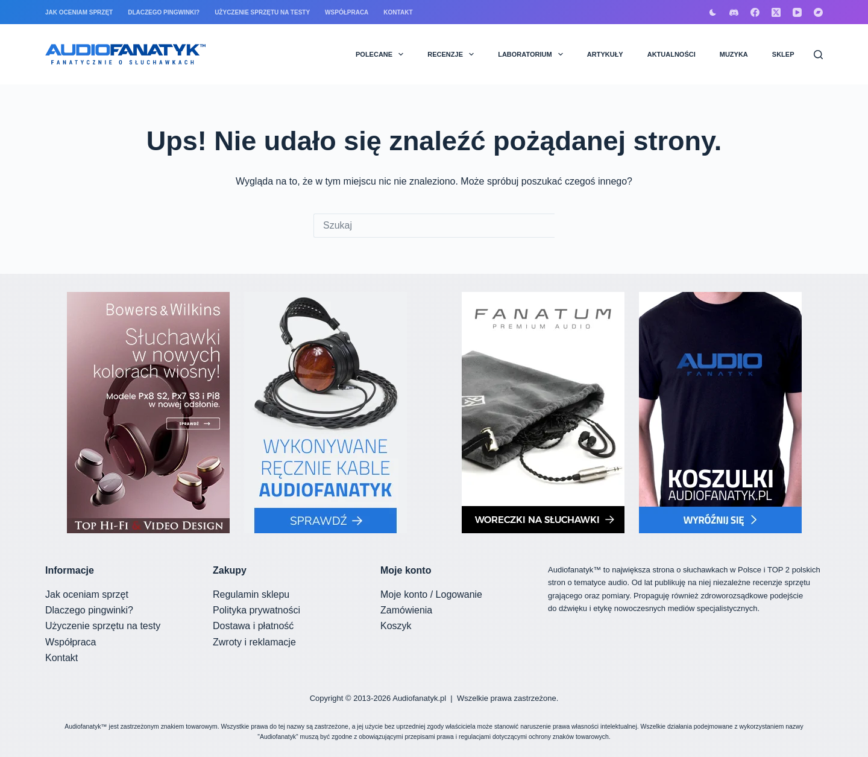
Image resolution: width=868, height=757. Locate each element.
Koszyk (396, 626)
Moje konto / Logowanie (431, 594)
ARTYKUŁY (605, 54)
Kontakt (397, 12)
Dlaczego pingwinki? (164, 12)
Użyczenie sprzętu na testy (262, 12)
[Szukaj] (818, 54)
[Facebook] (755, 12)
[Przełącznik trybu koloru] (712, 12)
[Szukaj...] (434, 226)
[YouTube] (797, 12)
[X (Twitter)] (776, 12)
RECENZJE (453, 54)
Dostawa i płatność (253, 626)
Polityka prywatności (256, 610)
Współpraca (346, 12)
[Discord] (733, 12)
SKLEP (783, 54)
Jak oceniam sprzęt (79, 12)
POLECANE (382, 54)
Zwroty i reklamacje (254, 642)
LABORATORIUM (533, 54)
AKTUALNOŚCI (671, 54)
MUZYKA (734, 54)
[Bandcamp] (818, 12)
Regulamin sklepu (251, 594)
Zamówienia (406, 610)
